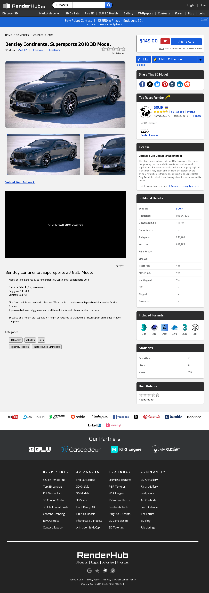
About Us (82, 562)
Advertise (108, 562)
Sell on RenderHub (54, 479)
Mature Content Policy (125, 580)
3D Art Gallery (149, 479)
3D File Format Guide (55, 507)
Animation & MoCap (88, 527)
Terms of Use (76, 580)
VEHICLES (38, 35)
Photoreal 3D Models (89, 520)
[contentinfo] (64, 5)
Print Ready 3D (85, 507)
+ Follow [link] (196, 116)
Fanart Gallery (149, 486)
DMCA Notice (51, 520)
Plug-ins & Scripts (120, 514)
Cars (41, 340)
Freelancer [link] (55, 50)
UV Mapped (145, 280)
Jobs (202, 13)
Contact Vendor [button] (150, 135)
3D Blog (145, 520)
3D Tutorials (116, 527)
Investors (123, 562)
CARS (50, 35)
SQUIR (23, 50)
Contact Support (53, 527)
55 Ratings (177, 112)
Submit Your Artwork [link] (20, 182)
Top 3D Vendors (52, 486)
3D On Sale (72, 13)
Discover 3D (10, 13)
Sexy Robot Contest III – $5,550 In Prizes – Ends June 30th (104, 22)
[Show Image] (43, 154)
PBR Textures (117, 486)
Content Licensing (54, 514)
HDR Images (116, 493)
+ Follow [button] (38, 50)
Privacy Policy (93, 580)
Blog (191, 13)
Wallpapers (145, 13)
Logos (95, 562)
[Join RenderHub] (203, 5)
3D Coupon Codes (53, 500)
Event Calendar (150, 507)
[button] (10, 96)
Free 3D (89, 13)
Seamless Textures (120, 479)
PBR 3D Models (85, 514)
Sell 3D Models (109, 13)
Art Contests (148, 500)
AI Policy (107, 580)
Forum (179, 13)
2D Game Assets (118, 520)
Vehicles (30, 340)
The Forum (147, 514)
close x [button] (204, 19)
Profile (191, 112)
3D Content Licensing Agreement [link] (184, 186)
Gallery (128, 13)
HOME (8, 35)
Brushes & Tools (118, 507)
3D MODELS (22, 35)
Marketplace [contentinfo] (49, 13)
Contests (164, 13)
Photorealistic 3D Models (46, 346)
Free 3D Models (85, 479)
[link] (192, 5)
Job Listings (148, 527)
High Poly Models (19, 346)
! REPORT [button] (119, 266)
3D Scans (81, 500)
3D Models (15, 340)
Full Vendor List (52, 493)
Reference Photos (120, 500)
